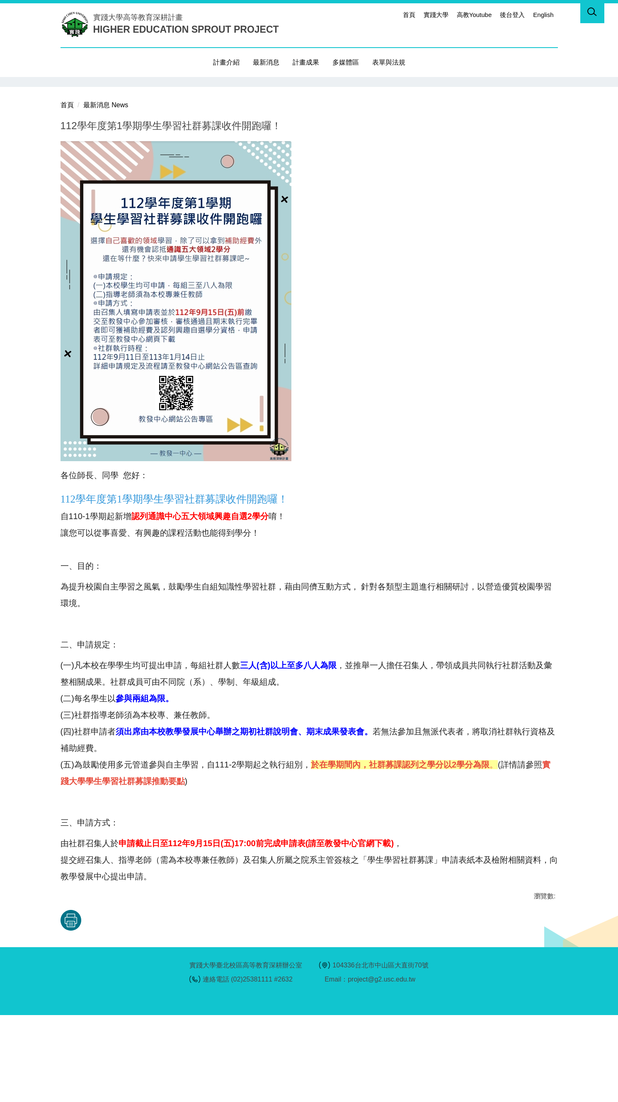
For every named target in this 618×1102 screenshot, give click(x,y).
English (543, 14)
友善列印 (146, 1007)
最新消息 (266, 62)
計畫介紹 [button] (226, 62)
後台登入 (512, 14)
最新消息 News (105, 191)
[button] (592, 13)
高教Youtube (474, 14)
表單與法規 (388, 62)
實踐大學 (436, 14)
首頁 (409, 14)
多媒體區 (345, 62)
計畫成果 (306, 62)
